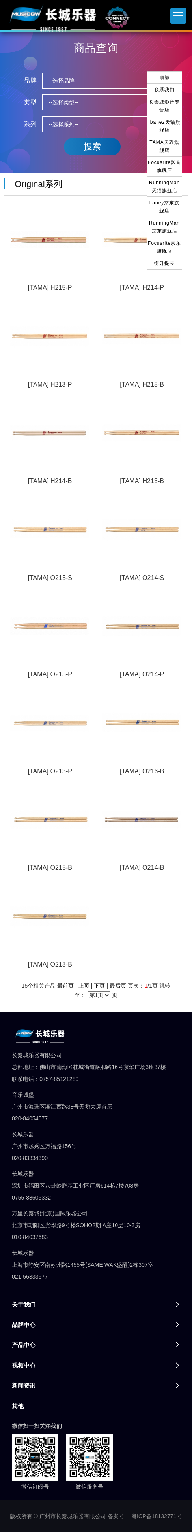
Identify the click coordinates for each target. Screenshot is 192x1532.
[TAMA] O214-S (142, 577)
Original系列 (36, 184)
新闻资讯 (23, 1385)
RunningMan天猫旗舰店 (164, 186)
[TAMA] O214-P (142, 674)
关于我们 (23, 1304)
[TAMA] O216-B (142, 771)
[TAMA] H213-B (142, 481)
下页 (99, 985)
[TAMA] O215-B (50, 867)
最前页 (65, 985)
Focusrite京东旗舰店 (164, 247)
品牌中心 (23, 1324)
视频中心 (23, 1365)
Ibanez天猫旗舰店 (164, 126)
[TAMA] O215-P (50, 674)
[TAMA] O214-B (142, 867)
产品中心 (23, 1344)
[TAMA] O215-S (50, 577)
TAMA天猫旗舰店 (164, 146)
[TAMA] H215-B (142, 384)
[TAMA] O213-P (50, 771)
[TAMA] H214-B (50, 481)
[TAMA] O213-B (50, 964)
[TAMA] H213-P (50, 384)
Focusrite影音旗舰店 (164, 166)
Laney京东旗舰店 (164, 206)
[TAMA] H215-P (50, 287)
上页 (83, 985)
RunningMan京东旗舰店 (164, 227)
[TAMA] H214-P (142, 287)
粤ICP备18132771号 (156, 1516)
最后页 (118, 985)
